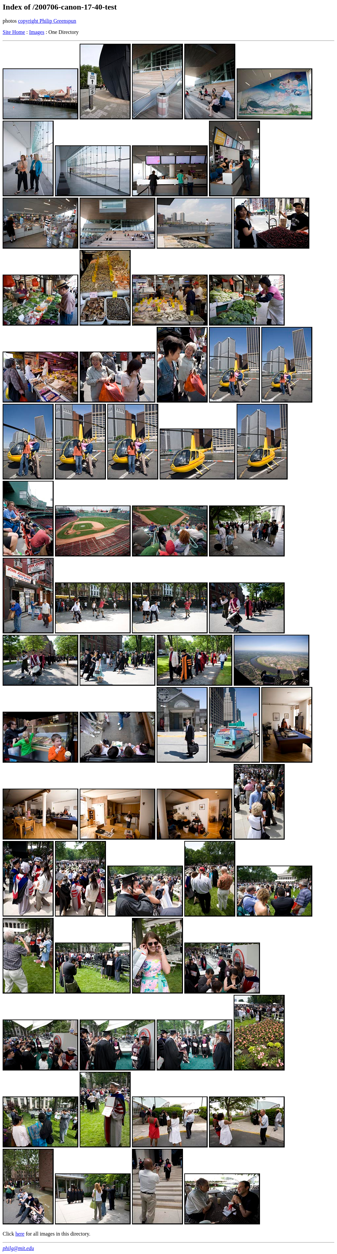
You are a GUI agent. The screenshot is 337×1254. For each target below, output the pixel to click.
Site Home (14, 32)
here (20, 1234)
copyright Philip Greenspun (47, 21)
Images (36, 32)
